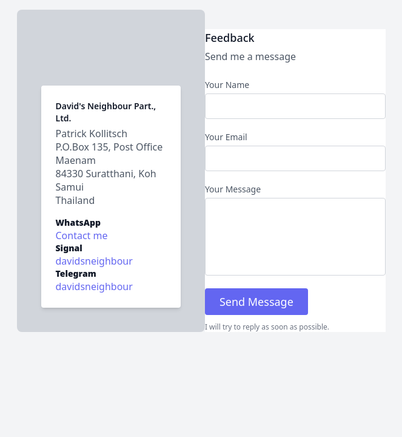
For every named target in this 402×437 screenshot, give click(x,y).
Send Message (256, 301)
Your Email (226, 137)
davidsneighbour (94, 286)
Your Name (227, 84)
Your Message (233, 189)
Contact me (82, 235)
